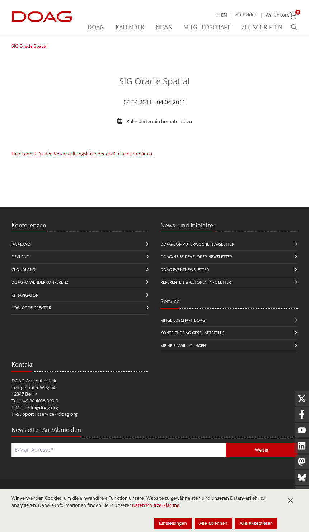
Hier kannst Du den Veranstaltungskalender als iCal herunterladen (81, 153)
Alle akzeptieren (256, 523)
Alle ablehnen (213, 523)
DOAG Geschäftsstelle (34, 380)
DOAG (96, 27)
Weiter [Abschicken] (262, 450)
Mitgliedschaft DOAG (182, 320)
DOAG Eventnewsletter (184, 269)
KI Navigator (24, 295)
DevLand (20, 256)
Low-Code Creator (31, 307)
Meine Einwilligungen (183, 345)
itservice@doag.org (57, 414)
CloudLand (23, 269)
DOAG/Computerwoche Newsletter (197, 244)
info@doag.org (42, 407)
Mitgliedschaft (206, 27)
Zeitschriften (262, 27)
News (164, 27)
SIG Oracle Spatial (29, 46)
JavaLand (21, 244)
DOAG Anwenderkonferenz (39, 282)
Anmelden (246, 14)
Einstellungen (173, 523)
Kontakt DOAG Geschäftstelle (192, 332)
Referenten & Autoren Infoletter (195, 282)
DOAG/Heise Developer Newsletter (196, 256)
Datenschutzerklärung (155, 505)
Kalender (130, 27)
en (224, 15)
